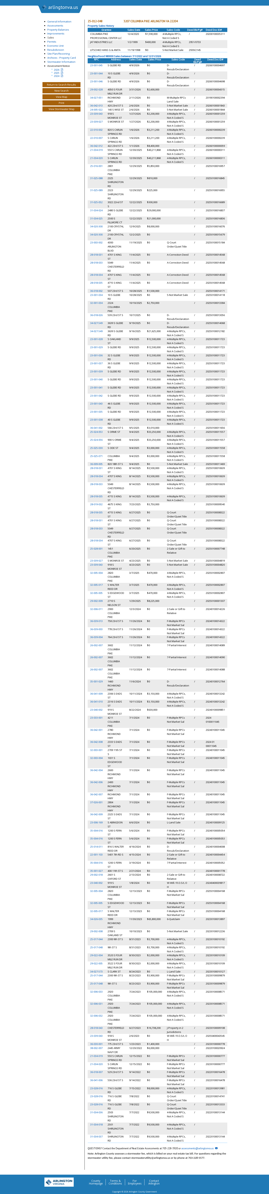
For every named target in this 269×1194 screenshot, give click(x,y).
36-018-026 (96, 315)
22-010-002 (96, 129)
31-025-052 (96, 202)
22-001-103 (96, 854)
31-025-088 (96, 178)
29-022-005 (96, 963)
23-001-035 (96, 411)
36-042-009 (96, 814)
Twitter (198, 1181)
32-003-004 (96, 758)
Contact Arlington (154, 1182)
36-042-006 (96, 782)
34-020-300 (96, 226)
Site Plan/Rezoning (58, 53)
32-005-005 (96, 593)
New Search (61, 90)
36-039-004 (96, 637)
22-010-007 (96, 138)
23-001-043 (96, 403)
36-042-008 (96, 742)
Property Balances (58, 29)
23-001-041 (96, 387)
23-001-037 (96, 363)
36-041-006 (96, 1080)
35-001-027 (96, 871)
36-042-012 (96, 146)
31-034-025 (96, 218)
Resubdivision (55, 50)
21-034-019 (96, 150)
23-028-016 (96, 1088)
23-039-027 (96, 121)
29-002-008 (96, 931)
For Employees (135, 1182)
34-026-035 (96, 919)
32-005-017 (96, 585)
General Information (59, 21)
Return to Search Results (61, 84)
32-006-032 (96, 1015)
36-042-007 (96, 794)
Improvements (55, 33)
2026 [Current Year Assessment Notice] (56, 69)
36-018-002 (96, 291)
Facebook (206, 1181)
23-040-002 (96, 709)
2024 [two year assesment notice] (56, 76)
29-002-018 (96, 874)
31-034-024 (96, 210)
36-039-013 (96, 621)
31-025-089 (96, 190)
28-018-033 (96, 262)
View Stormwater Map (61, 109)
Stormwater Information (61, 62)
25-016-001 (96, 166)
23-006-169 (96, 822)
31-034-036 (96, 1112)
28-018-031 (96, 254)
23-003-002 (96, 242)
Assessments (55, 25)
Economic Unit (55, 45)
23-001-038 (96, 419)
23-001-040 (96, 379)
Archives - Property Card (61, 57)
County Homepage (96, 1182)
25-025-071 (96, 456)
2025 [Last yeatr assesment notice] (56, 73)
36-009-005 (96, 464)
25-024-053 (96, 432)
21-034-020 (96, 158)
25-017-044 (96, 939)
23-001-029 (96, 347)
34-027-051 (96, 97)
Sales (50, 37)
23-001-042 (96, 395)
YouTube (222, 1181)
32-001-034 (96, 303)
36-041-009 (96, 693)
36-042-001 (96, 730)
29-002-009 (96, 601)
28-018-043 (96, 1028)
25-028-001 (96, 548)
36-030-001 (96, 1044)
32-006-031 (96, 1003)
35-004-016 (96, 830)
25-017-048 (96, 947)
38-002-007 (96, 1048)
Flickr (214, 1181)
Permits (51, 41)
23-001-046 (96, 81)
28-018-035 (96, 282)
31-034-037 (96, 1136)
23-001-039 (96, 371)
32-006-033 (96, 991)
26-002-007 (96, 645)
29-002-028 (96, 89)
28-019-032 (96, 504)
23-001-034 (96, 295)
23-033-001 (96, 717)
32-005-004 (96, 573)
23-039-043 (96, 113)
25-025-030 (96, 448)
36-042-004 (96, 770)
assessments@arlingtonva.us (197, 1148)
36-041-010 (96, 701)
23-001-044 (96, 73)
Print (61, 103)
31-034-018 (96, 1124)
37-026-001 (96, 802)
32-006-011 (96, 609)
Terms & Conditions (115, 1182)
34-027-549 (96, 323)
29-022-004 (96, 955)
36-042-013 (96, 105)
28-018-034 (96, 275)
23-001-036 (96, 355)
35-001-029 (96, 681)
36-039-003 (96, 629)
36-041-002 (96, 427)
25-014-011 (96, 846)
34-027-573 (96, 971)
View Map (61, 97)
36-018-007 (96, 1072)
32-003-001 (96, 750)
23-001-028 (96, 339)
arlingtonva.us (60, 7)
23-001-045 (96, 65)
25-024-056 (96, 440)
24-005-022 (96, 109)
